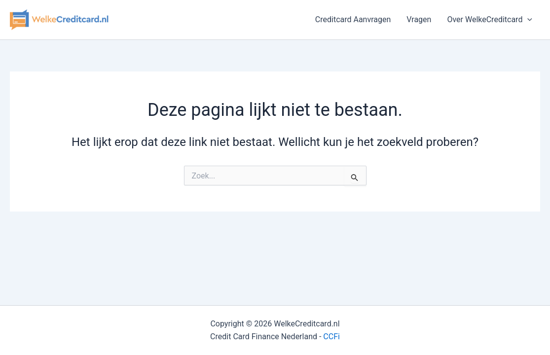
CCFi (331, 336)
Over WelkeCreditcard (489, 19)
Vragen (418, 19)
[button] (527, 19)
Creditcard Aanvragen (353, 19)
